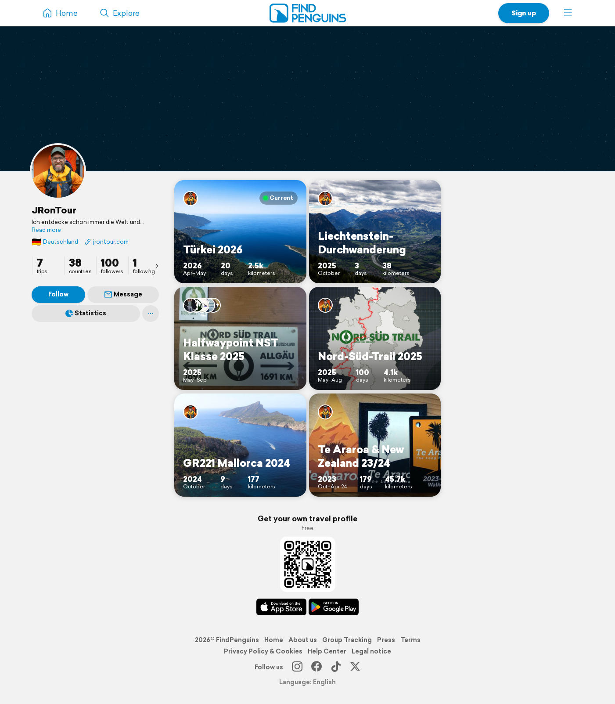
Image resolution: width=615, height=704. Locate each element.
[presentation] (156, 265)
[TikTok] (336, 667)
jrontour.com (107, 241)
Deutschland (55, 241)
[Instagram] (297, 667)
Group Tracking (347, 639)
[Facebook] (316, 667)
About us (302, 639)
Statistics (85, 313)
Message (123, 294)
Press (386, 639)
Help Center (327, 651)
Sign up (523, 13)
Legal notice (371, 651)
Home (273, 639)
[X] (355, 667)
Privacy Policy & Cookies (263, 651)
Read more (46, 230)
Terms (410, 639)
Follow (58, 294)
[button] (568, 13)
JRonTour (54, 210)
